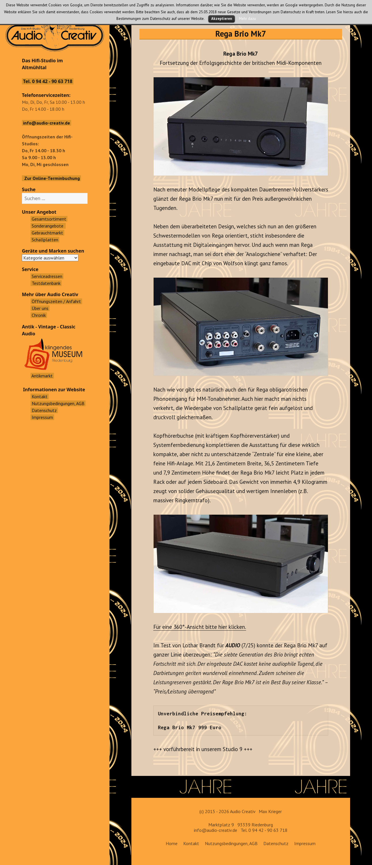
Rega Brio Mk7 (240, 33)
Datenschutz (275, 843)
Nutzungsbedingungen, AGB (231, 843)
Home (171, 843)
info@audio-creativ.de (215, 830)
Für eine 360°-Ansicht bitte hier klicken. (199, 626)
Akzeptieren (221, 18)
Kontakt (191, 843)
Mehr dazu (247, 18)
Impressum (305, 843)
